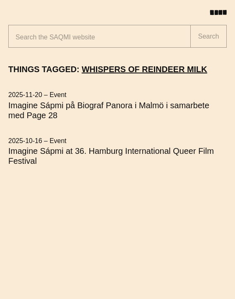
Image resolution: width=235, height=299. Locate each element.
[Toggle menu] (221, 12)
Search (208, 36)
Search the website (55, 37)
